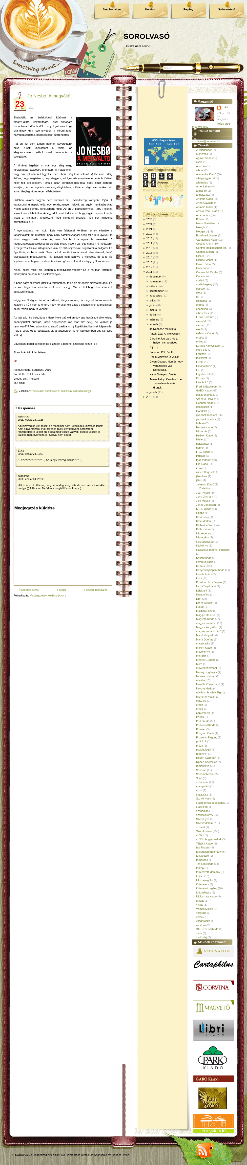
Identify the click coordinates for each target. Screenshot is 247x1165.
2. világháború (204, 149)
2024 (149, 219)
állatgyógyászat (205, 178)
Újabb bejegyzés (29, 589)
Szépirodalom (112, 9)
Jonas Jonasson (206, 504)
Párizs (200, 716)
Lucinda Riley (204, 610)
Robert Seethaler (206, 761)
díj (197, 296)
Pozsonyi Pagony (206, 737)
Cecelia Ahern (204, 243)
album (200, 170)
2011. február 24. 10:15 (30, 419)
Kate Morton (203, 521)
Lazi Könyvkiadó (206, 586)
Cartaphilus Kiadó (207, 239)
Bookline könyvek (206, 235)
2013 (149, 262)
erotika (200, 337)
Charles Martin (205, 251)
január (153, 392)
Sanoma (201, 770)
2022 (149, 224)
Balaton (200, 219)
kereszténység (205, 541)
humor (200, 447)
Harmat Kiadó (204, 427)
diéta (199, 292)
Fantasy (201, 353)
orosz (199, 704)
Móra (199, 663)
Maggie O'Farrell (206, 615)
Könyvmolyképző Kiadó (210, 570)
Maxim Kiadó (204, 647)
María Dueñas (204, 639)
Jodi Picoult (203, 492)
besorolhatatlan (205, 223)
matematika (203, 643)
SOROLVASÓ (147, 36)
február (153, 324)
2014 (149, 257)
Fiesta (200, 362)
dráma (200, 304)
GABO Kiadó (204, 390)
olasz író (201, 700)
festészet (201, 357)
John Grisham (204, 496)
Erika (21, 450)
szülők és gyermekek (209, 839)
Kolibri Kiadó (203, 557)
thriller (200, 876)
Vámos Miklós (204, 908)
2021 (149, 229)
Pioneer (201, 729)
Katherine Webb (206, 525)
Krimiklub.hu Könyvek (209, 582)
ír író (199, 468)
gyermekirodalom (206, 414)
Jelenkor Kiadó (205, 484)
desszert (201, 288)
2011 (149, 271)
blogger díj (202, 231)
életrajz (200, 325)
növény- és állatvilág (208, 692)
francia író (202, 382)
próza (199, 745)
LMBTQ (201, 606)
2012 (149, 267)
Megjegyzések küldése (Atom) (48, 595)
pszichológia (203, 749)
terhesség (202, 859)
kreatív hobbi (204, 574)
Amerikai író (203, 186)
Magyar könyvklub (207, 627)
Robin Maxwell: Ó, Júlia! (164, 356)
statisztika (202, 794)
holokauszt (202, 443)
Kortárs (150, 9)
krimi (57, 390)
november (155, 281)
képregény (202, 537)
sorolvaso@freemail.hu (206, 141)
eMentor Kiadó (205, 333)
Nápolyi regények (206, 672)
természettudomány (208, 871)
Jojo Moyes (203, 500)
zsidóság (201, 937)
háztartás (201, 431)
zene (199, 933)
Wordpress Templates (80, 1154)
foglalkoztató (203, 374)
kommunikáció (204, 561)
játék (199, 480)
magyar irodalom (206, 623)
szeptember (156, 290)
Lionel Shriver (204, 602)
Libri (198, 598)
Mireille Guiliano (205, 659)
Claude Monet (204, 259)
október (154, 286)
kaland (200, 512)
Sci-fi (199, 778)
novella (200, 680)
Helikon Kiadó (204, 435)
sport (199, 790)
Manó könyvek (205, 635)
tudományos (203, 892)
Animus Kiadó (36, 390)
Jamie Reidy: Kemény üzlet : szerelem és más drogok (165, 383)
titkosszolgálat (204, 880)
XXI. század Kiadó (207, 929)
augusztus (155, 295)
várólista (201, 912)
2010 (149, 396)
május (153, 309)
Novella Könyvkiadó (208, 684)
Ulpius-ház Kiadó (206, 896)
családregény (204, 284)
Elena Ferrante (205, 317)
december (155, 276)
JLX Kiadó (202, 488)
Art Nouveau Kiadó (207, 210)
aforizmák (202, 153)
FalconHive (58, 1154)
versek (200, 916)
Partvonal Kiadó (205, 725)
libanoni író (202, 594)
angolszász (203, 194)
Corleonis (201, 268)
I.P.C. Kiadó (203, 451)
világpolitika (203, 920)
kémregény (202, 533)
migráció (201, 655)
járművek (201, 476)
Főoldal (61, 589)
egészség (202, 308)
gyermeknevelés (206, 419)
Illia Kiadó (202, 463)
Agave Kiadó (203, 158)
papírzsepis (203, 712)
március (154, 319)
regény (200, 753)
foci (198, 370)
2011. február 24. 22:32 (30, 479)
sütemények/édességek (210, 802)
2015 (149, 252)
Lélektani (201, 590)
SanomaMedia (205, 774)
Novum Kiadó (204, 688)
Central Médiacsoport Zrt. (211, 247)
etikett (199, 341)
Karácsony (202, 517)
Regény (188, 9)
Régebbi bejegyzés (95, 589)
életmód (201, 321)
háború (200, 423)
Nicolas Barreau (205, 676)
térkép (200, 868)
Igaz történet (203, 459)
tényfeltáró (202, 855)
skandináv (66, 390)
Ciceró (200, 255)
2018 (149, 238)
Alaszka (201, 166)
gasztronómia (204, 394)
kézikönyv (202, 545)
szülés (200, 835)
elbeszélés (202, 313)
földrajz (200, 378)
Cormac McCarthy (207, 272)
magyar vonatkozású (208, 631)
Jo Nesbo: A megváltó (48, 95)
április (153, 314)
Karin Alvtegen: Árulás (162, 374)
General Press (204, 398)
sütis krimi (202, 806)
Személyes (202, 819)
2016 (149, 248)
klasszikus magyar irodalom (212, 549)
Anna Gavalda (204, 202)
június (153, 305)
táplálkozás (203, 847)
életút (199, 329)
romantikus (202, 765)
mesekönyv (203, 651)
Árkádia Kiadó (204, 207)
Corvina (201, 276)
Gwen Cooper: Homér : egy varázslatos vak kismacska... (166, 365)
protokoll (201, 741)
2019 (149, 233)
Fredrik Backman (206, 386)
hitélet (199, 439)
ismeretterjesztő (205, 472)
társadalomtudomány (209, 851)
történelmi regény (206, 888)
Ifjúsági (200, 455)
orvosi (199, 708)
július (152, 300)
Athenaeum (203, 215)
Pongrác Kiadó (205, 733)
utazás (200, 900)
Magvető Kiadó (205, 618)
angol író (201, 190)
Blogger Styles (120, 1154)
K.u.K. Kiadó (203, 508)
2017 (149, 243)
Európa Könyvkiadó (208, 345)
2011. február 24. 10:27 (30, 454)
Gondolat (201, 411)
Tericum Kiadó (204, 863)
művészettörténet (206, 667)
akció (199, 161)
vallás (199, 904)
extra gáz (201, 349)
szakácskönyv (204, 814)
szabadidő (202, 810)
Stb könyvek (203, 798)
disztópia (201, 300)
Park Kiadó (202, 721)
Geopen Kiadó (204, 402)
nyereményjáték (205, 696)
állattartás (202, 182)
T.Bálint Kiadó (204, 843)
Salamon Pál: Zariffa (161, 352)
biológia (201, 227)
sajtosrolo (23, 416)
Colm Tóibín (203, 264)
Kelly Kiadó (203, 529)
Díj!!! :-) (153, 347)
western (201, 925)
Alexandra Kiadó (206, 174)
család (200, 280)
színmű (200, 827)
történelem (202, 884)
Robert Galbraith (206, 757)
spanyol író (202, 786)
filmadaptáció (204, 366)
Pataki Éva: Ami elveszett (164, 333)
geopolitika (202, 406)
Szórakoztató (226, 9)
